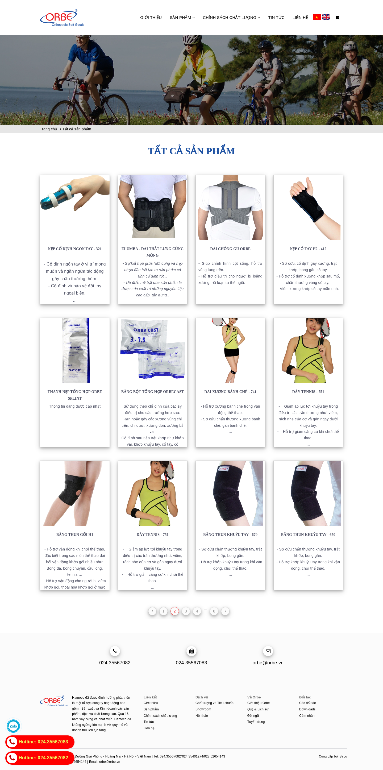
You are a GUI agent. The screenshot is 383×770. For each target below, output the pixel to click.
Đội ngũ (253, 716)
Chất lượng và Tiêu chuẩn (214, 703)
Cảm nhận (307, 716)
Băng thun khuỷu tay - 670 (230, 535)
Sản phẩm (182, 17)
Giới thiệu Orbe (258, 703)
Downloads (307, 709)
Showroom (203, 709)
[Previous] (152, 611)
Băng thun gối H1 (74, 535)
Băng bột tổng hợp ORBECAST (152, 392)
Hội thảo (201, 716)
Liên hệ (300, 17)
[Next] (225, 611)
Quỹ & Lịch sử (257, 709)
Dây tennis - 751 (308, 392)
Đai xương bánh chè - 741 (230, 392)
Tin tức (276, 17)
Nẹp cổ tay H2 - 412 (308, 249)
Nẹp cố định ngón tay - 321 (75, 249)
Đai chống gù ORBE (230, 249)
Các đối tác (307, 703)
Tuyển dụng (256, 722)
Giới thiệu (151, 17)
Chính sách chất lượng (231, 17)
